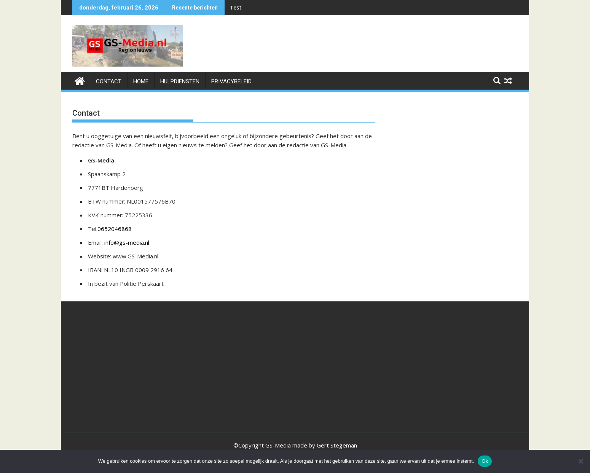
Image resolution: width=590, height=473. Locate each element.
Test (236, 7)
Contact (108, 81)
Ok (485, 461)
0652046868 (114, 229)
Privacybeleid (231, 81)
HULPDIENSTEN (179, 81)
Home (140, 81)
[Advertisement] (451, 155)
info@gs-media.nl (126, 242)
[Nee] (580, 461)
